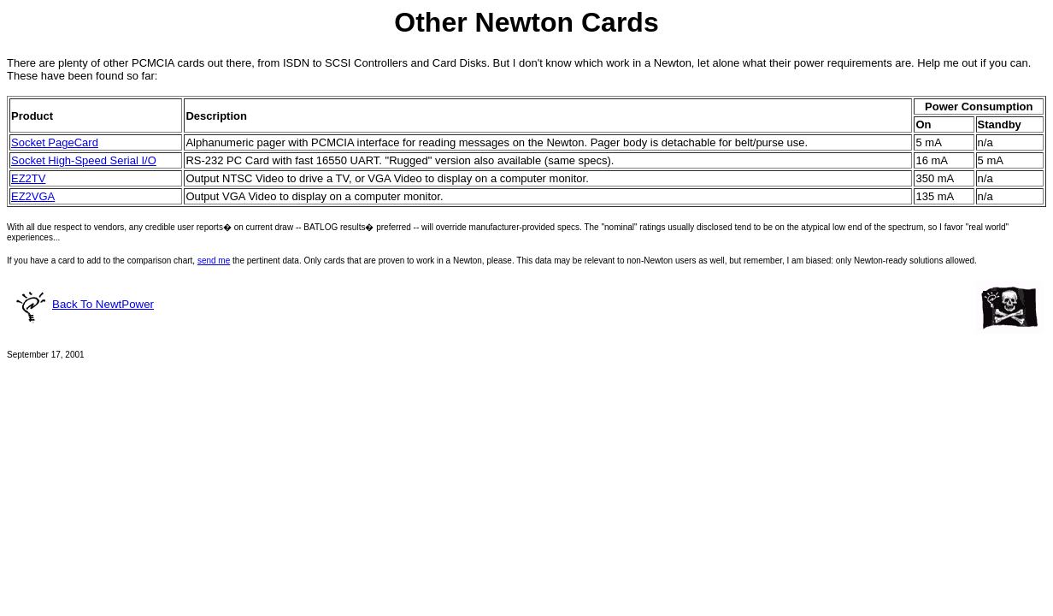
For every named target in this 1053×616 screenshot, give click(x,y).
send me (213, 260)
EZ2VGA (33, 196)
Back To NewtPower (84, 304)
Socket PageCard (54, 142)
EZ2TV (28, 178)
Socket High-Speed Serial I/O (83, 160)
